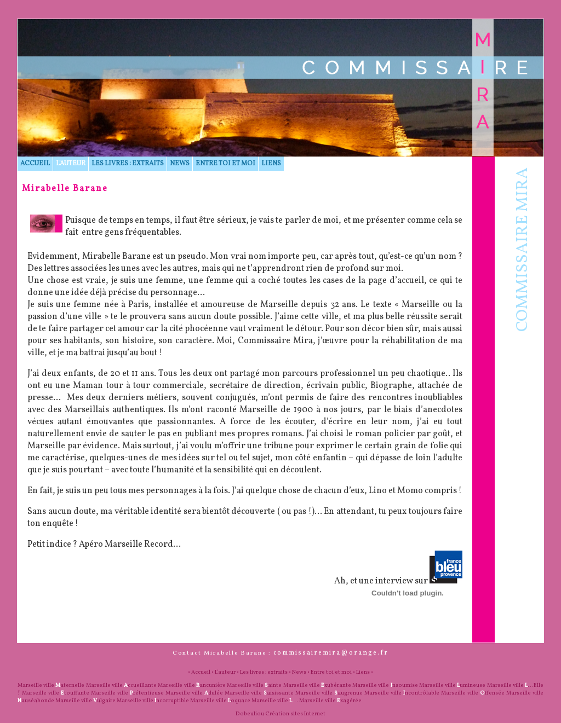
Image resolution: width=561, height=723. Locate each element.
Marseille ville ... (274, 700)
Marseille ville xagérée (330, 700)
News (180, 163)
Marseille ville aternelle (51, 685)
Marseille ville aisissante (259, 693)
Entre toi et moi (225, 163)
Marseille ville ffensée (473, 693)
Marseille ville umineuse (452, 685)
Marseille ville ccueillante (121, 685)
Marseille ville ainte (254, 685)
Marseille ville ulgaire (85, 700)
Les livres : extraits (127, 163)
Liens (271, 163)
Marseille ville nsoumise (384, 685)
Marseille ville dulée (194, 693)
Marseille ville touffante (55, 693)
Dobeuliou (250, 714)
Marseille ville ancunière (191, 685)
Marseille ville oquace (220, 700)
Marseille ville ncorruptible (153, 700)
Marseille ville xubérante (317, 685)
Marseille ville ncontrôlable (401, 693)
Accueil (35, 163)
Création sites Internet (295, 714)
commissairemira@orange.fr (330, 653)
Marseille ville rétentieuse (127, 693)
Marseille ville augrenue (329, 693)
